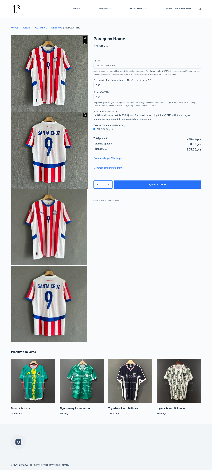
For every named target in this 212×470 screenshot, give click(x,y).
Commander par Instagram (108, 167)
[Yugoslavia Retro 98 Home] (130, 381)
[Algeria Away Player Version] (82, 381)
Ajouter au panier (157, 184)
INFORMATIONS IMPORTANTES (180, 9)
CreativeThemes (60, 465)
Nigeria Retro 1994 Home (171, 408)
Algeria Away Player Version (75, 408)
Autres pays (113, 201)
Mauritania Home (20, 408)
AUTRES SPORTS (139, 9)
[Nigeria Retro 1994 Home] (179, 381)
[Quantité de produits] (103, 184)
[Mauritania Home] (33, 381)
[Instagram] (18, 442)
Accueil (76, 9)
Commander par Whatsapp (108, 158)
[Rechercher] (200, 9)
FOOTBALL (105, 9)
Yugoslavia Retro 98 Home (123, 408)
